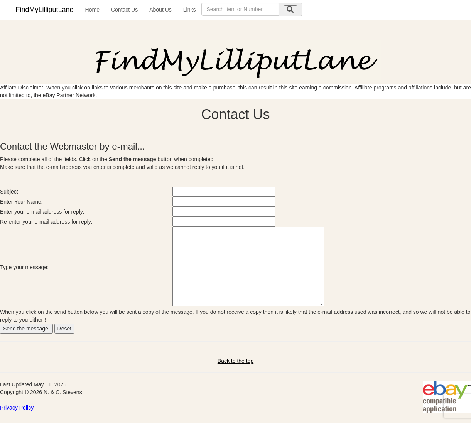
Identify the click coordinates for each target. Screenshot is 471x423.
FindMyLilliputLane (45, 9)
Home (92, 10)
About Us (160, 10)
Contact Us (124, 10)
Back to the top (235, 361)
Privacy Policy (17, 407)
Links (189, 10)
